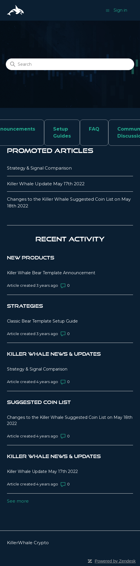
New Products (30, 257)
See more (18, 501)
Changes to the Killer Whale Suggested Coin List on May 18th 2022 (69, 202)
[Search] (70, 64)
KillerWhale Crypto (28, 542)
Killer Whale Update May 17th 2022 (46, 183)
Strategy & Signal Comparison (39, 168)
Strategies (25, 306)
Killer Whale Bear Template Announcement (51, 272)
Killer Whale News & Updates (54, 354)
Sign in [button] (120, 10)
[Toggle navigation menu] (108, 10)
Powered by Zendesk (115, 560)
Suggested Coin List (39, 402)
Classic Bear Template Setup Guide (42, 321)
